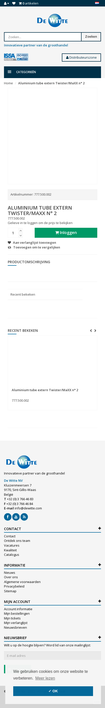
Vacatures (11, 545)
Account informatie (18, 609)
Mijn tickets (12, 618)
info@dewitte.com (28, 508)
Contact (9, 536)
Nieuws (9, 572)
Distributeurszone (81, 57)
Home (8, 83)
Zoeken (91, 36)
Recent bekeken (22, 294)
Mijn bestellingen (17, 613)
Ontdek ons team (17, 540)
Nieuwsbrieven (15, 627)
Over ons (11, 577)
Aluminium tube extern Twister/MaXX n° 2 (51, 83)
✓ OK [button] (53, 691)
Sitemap (10, 591)
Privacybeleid (14, 586)
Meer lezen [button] (45, 678)
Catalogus (11, 554)
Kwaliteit (10, 550)
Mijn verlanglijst (15, 622)
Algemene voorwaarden (22, 582)
